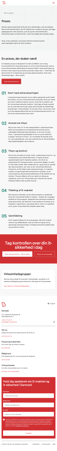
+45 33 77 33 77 (7, 320)
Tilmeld (28, 433)
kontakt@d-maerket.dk (9, 322)
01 (4, 93)
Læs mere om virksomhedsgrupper (16, 286)
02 (4, 123)
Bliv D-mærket (8, 13)
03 (4, 151)
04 (4, 190)
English (51, 303)
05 (4, 215)
